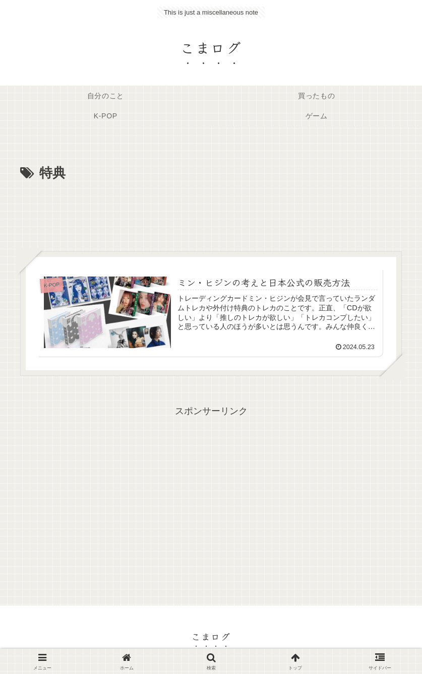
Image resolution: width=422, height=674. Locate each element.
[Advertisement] (211, 212)
